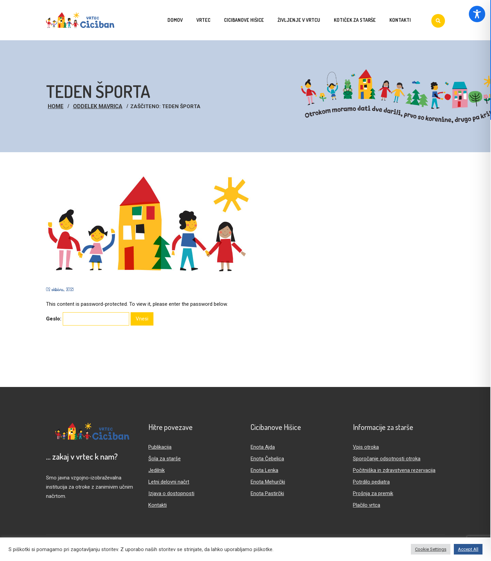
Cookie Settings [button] (430, 549)
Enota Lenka (264, 470)
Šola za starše (164, 459)
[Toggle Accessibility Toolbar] (477, 14)
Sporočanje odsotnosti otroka (386, 459)
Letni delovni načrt (168, 482)
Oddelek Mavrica (97, 106)
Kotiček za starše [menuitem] (355, 20)
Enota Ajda (263, 447)
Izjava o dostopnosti (171, 493)
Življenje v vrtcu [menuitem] (299, 20)
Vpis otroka (366, 447)
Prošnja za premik (373, 493)
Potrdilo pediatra (371, 482)
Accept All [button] (468, 549)
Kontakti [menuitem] (400, 20)
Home (55, 106)
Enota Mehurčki (268, 482)
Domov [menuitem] (175, 20)
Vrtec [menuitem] (203, 20)
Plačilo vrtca (366, 505)
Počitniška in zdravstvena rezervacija (394, 470)
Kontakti (157, 505)
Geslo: (87, 319)
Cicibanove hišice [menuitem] (244, 20)
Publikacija (160, 447)
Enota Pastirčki (267, 493)
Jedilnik (156, 470)
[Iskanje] (438, 21)
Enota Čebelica (267, 459)
